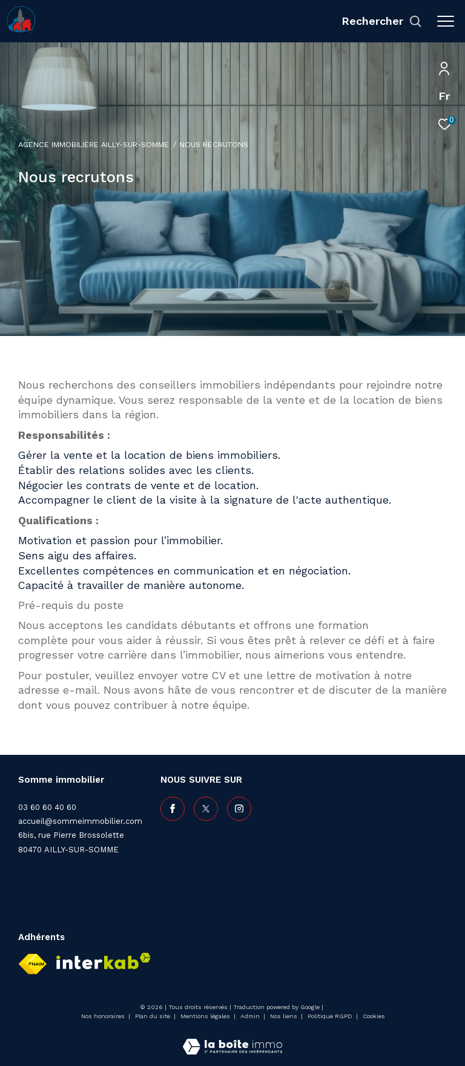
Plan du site (153, 1016)
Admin (251, 1016)
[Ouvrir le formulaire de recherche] (381, 21)
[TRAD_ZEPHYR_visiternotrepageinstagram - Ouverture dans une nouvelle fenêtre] (239, 809)
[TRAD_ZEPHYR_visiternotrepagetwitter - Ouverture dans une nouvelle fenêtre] (206, 809)
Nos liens (284, 1016)
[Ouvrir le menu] (445, 21)
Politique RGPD (330, 1016)
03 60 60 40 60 (47, 807)
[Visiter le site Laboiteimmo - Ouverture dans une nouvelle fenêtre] (232, 1039)
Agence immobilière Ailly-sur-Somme (93, 144)
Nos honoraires (104, 1016)
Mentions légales (206, 1016)
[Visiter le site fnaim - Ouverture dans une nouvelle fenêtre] (32, 964)
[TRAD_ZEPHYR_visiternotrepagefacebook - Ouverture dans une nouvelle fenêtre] (172, 809)
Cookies (374, 1016)
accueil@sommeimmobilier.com (80, 821)
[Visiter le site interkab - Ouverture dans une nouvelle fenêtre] (103, 961)
